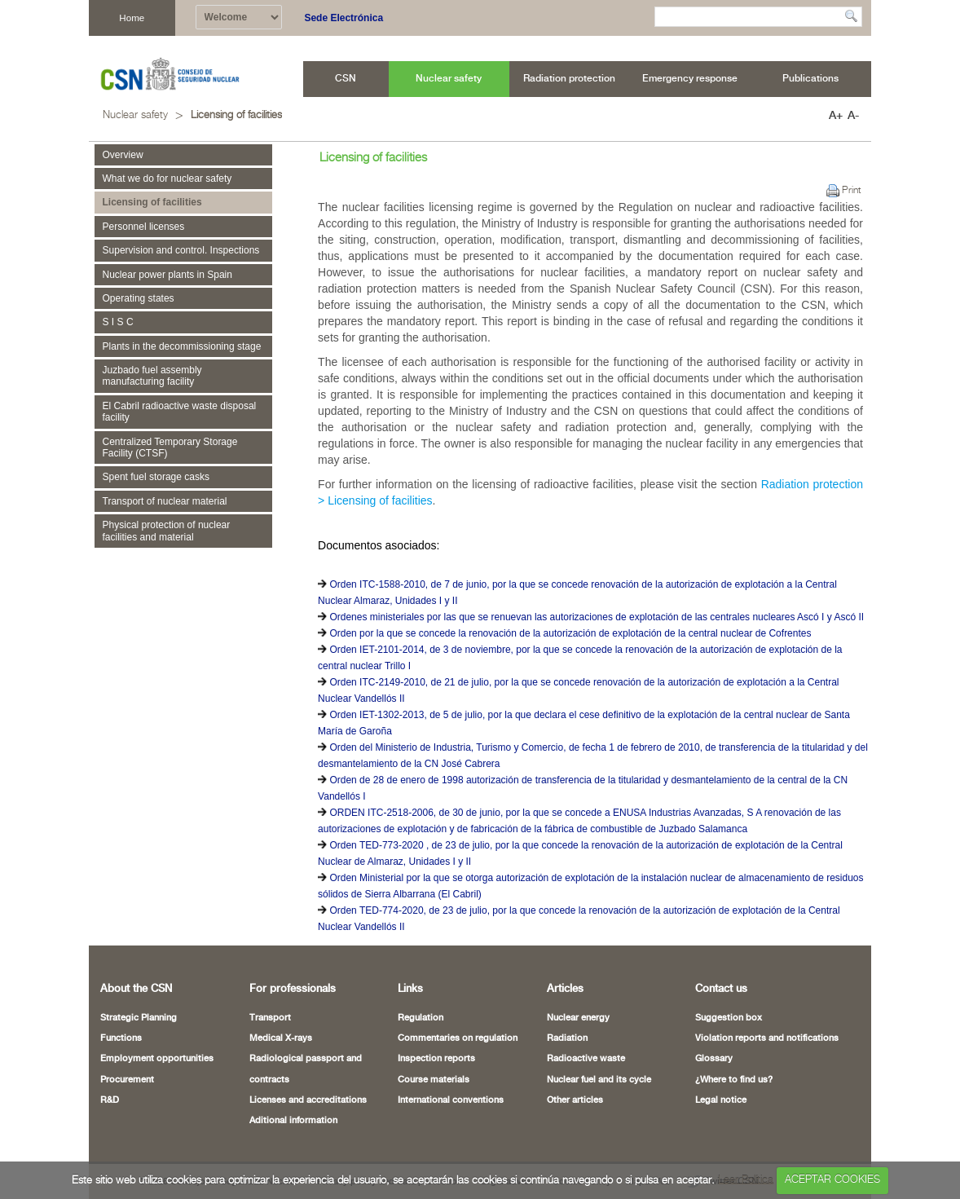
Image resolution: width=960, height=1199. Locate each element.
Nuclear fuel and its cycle (599, 1080)
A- (853, 115)
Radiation (567, 1038)
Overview (123, 155)
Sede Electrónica (343, 18)
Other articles (575, 1100)
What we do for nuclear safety (167, 178)
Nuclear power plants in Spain (167, 274)
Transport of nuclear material (165, 501)
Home (131, 17)
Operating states (138, 298)
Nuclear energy (578, 1018)
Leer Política (745, 1180)
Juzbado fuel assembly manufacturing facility (152, 375)
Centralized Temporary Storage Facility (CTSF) (170, 447)
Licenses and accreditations (308, 1100)
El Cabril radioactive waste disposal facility (180, 411)
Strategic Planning (138, 1018)
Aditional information (293, 1121)
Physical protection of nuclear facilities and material (167, 530)
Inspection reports (436, 1059)
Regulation (420, 1018)
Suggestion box (728, 1018)
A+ (836, 115)
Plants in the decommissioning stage (182, 346)
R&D (109, 1100)
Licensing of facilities (236, 115)
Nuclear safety (135, 115)
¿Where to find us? (734, 1080)
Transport (270, 1018)
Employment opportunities (157, 1059)
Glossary (714, 1059)
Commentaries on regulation (457, 1038)
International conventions (451, 1100)
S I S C (118, 322)
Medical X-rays (280, 1038)
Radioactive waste (586, 1059)
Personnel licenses (144, 226)
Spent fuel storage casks (156, 477)
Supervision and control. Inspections (181, 250)
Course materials (433, 1080)
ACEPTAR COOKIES (832, 1180)
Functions (121, 1038)
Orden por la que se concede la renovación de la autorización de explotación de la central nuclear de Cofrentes (570, 633)
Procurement (127, 1080)
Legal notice (720, 1100)
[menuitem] (346, 79)
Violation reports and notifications (767, 1038)
